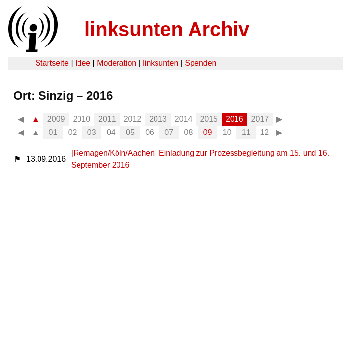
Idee (82, 63)
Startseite (52, 63)
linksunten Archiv (166, 29)
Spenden (200, 63)
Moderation (116, 63)
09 (207, 132)
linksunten (160, 63)
